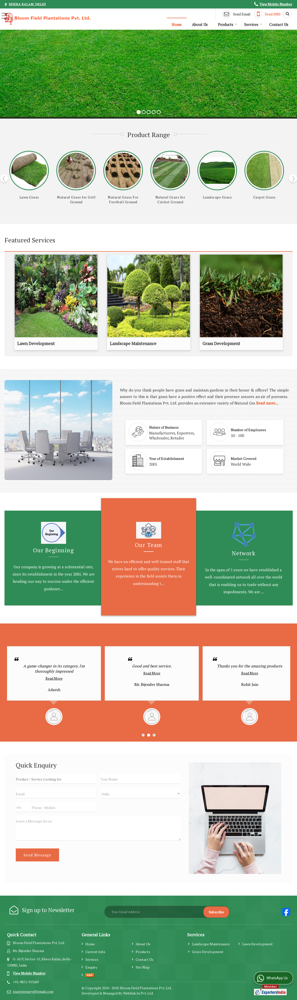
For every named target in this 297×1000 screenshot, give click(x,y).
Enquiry (91, 967)
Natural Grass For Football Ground (217, 199)
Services (253, 24)
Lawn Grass (123, 197)
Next (293, 179)
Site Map (143, 967)
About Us (200, 24)
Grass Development (221, 343)
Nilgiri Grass (76, 197)
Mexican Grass (29, 197)
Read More (54, 673)
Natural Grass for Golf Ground (170, 199)
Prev (4, 179)
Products (227, 24)
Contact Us (278, 24)
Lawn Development (36, 343)
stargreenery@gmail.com (33, 991)
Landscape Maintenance (133, 343)
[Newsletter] (167, 912)
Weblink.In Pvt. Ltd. (138, 993)
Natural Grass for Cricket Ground (264, 199)
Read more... (267, 402)
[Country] (141, 794)
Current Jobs (95, 951)
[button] (275, 4)
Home (177, 24)
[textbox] (56, 779)
